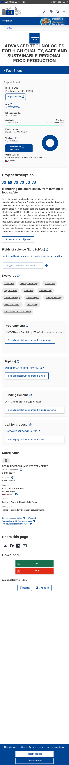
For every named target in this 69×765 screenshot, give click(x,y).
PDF (37, 571)
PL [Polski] (34, 182)
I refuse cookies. (34, 760)
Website (33, 518)
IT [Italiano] (28, 182)
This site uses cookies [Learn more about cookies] (15, 747)
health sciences (41, 256)
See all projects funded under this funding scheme (32, 410)
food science (45, 290)
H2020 (9, 28)
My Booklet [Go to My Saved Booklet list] (42, 588)
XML (36, 563)
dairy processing (12, 304)
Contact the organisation (13, 518)
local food (9, 283)
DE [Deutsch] (4, 182)
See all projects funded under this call (26, 439)
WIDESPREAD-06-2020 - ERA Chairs (23, 368)
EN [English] (10, 182)
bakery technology (29, 283)
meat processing (53, 297)
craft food (28, 290)
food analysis (32, 297)
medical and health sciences (15, 256)
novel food (50, 283)
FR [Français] (22, 182)
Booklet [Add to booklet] (25, 587)
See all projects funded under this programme (30, 340)
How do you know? (58, 2)
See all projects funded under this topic (26, 376)
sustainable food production (17, 311)
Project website (14, 97)
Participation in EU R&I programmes (18, 521)
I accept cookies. (34, 754)
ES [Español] (16, 182)
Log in (44, 11)
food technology (12, 297)
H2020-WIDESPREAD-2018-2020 (21, 431)
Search (57, 11)
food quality (32, 304)
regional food (10, 290)
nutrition (58, 256)
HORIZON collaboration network (17, 524)
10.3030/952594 (12, 107)
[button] (51, 12)
